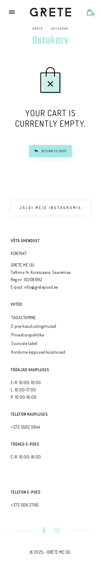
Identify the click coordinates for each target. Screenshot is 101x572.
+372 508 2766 (25, 505)
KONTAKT (19, 253)
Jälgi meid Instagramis (50, 207)
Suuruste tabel (24, 343)
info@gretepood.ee (41, 287)
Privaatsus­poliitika (27, 334)
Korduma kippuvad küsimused (38, 352)
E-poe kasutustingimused (33, 326)
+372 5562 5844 (25, 427)
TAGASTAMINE (23, 317)
